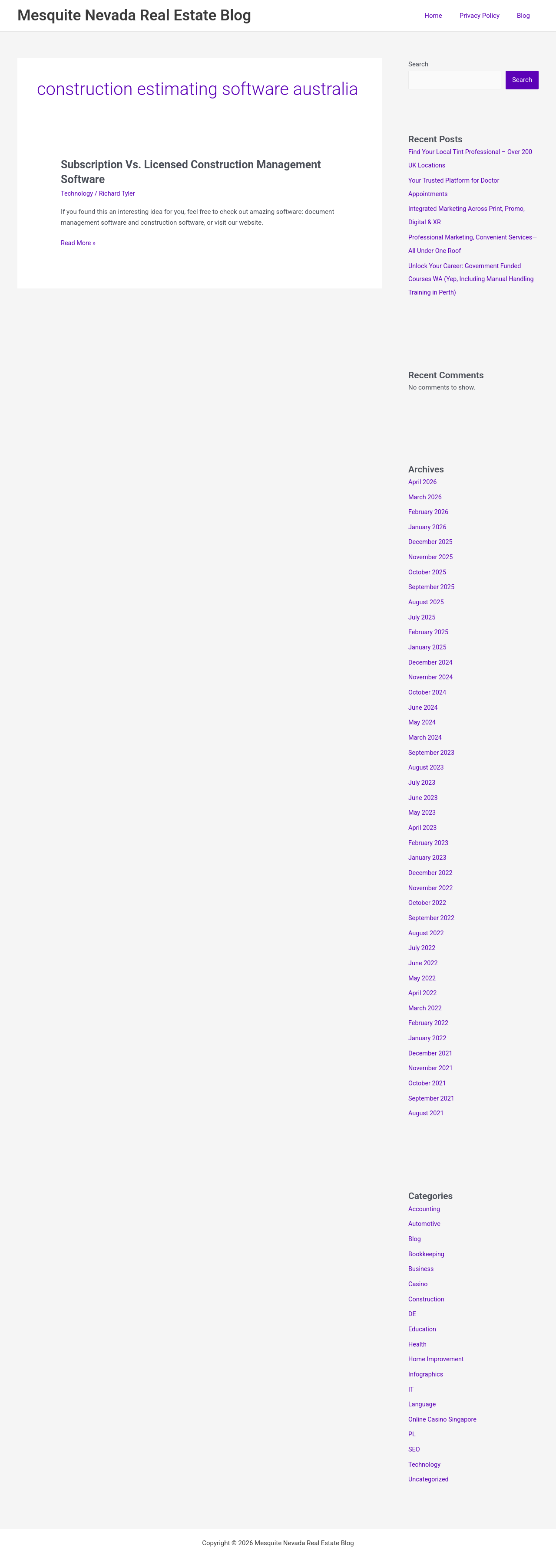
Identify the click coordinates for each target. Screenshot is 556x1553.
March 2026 (425, 493)
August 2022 (426, 917)
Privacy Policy (486, 16)
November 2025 (431, 551)
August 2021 (426, 1093)
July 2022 (422, 932)
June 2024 (423, 697)
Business (421, 1247)
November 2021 (431, 1049)
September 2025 (432, 580)
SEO (414, 1422)
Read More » (79, 243)
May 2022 (422, 961)
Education (422, 1305)
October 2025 (427, 566)
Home (444, 16)
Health (417, 1320)
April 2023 (423, 815)
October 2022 (427, 888)
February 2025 (429, 624)
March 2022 (425, 990)
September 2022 (432, 903)
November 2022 (431, 873)
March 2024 (425, 727)
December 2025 (431, 537)
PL (412, 1408)
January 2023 (428, 844)
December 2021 (431, 1034)
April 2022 (423, 976)
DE (412, 1290)
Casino (418, 1261)
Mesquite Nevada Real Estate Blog (134, 15)
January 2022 (428, 1020)
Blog (525, 16)
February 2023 (429, 829)
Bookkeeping (427, 1232)
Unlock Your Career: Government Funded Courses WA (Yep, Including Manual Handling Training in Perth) (473, 276)
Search (418, 64)
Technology (77, 193)
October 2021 (427, 1064)
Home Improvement (437, 1334)
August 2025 (426, 595)
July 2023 (422, 771)
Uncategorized (429, 1451)
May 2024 (422, 712)
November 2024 (431, 668)
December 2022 (431, 858)
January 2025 (428, 639)
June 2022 (423, 946)
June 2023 (423, 786)
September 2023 (432, 741)
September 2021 (432, 1078)
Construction (427, 1276)
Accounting (424, 1188)
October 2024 (427, 683)
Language (422, 1378)
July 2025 (422, 610)
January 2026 (428, 522)
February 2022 (429, 1005)
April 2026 (423, 478)
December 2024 (431, 654)
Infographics (426, 1349)
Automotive (425, 1202)
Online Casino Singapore (443, 1393)
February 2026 (429, 507)
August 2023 (426, 756)
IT (411, 1364)
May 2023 (422, 800)
